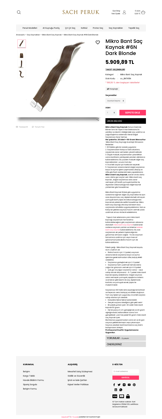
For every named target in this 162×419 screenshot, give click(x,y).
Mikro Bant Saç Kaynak (131, 74)
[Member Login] (124, 12)
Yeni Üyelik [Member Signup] (115, 13)
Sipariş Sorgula (30, 384)
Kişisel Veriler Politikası (78, 384)
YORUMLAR (118, 338)
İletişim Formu (30, 388)
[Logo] (81, 12)
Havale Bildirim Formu (33, 380)
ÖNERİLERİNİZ (114, 344)
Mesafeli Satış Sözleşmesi (80, 371)
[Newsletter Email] (125, 371)
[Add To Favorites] (98, 43)
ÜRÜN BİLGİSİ (114, 121)
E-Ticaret (74, 417)
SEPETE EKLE (132, 112)
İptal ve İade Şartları (77, 380)
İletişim (26, 371)
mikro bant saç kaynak (123, 225)
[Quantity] (111, 112)
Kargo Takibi (29, 375)
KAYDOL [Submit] (126, 377)
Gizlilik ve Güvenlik (76, 375)
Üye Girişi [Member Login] (116, 11)
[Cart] (137, 12)
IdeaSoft (65, 417)
